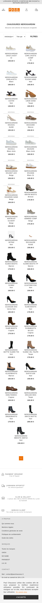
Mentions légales (7, 527)
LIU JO (4, 563)
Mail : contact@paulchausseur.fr (13, 574)
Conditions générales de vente (12, 531)
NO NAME (5, 556)
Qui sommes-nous (8, 523)
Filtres (34, 36)
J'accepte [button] (21, 597)
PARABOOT (6, 559)
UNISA (4, 552)
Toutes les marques (8, 549)
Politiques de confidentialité (11, 534)
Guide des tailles (7, 538)
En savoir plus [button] (21, 592)
